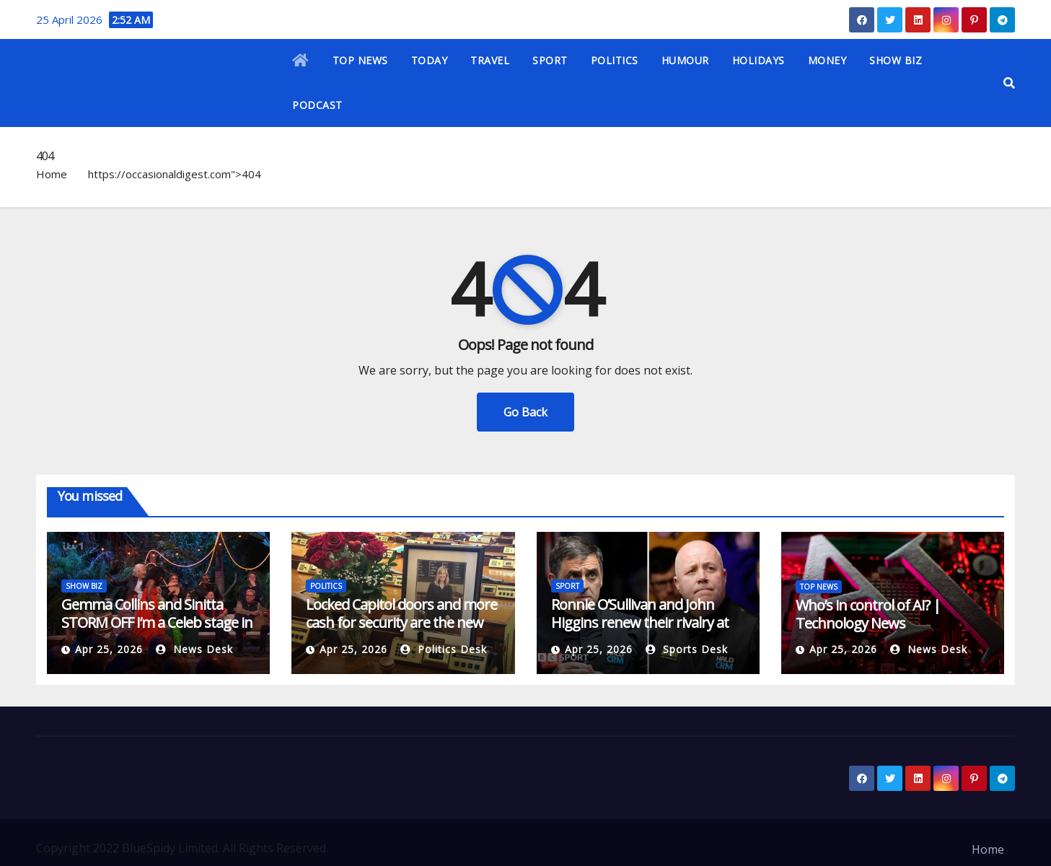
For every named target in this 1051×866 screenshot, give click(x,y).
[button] (1009, 83)
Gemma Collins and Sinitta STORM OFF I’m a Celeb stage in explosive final (156, 622)
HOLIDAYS (758, 60)
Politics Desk (443, 649)
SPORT (550, 60)
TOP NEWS (360, 60)
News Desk (194, 649)
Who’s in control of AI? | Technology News (868, 614)
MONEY (827, 60)
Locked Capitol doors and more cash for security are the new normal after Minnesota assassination (401, 631)
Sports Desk (687, 649)
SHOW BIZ (895, 60)
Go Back (525, 412)
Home (51, 174)
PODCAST (317, 105)
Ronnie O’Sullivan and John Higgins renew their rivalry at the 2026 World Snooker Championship (640, 631)
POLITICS (614, 60)
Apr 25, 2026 (109, 649)
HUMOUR (685, 60)
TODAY (429, 60)
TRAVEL (489, 60)
